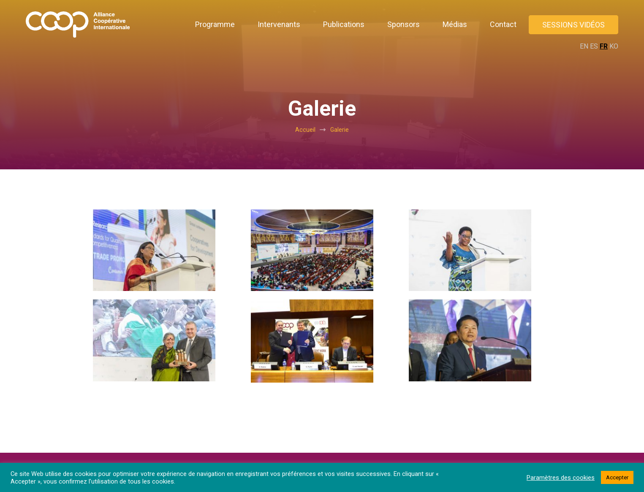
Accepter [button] (617, 477)
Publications (343, 24)
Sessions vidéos (573, 24)
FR (604, 46)
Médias (455, 24)
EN (584, 46)
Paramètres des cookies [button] (561, 477)
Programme (215, 24)
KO (613, 46)
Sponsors (403, 24)
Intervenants (279, 24)
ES (594, 46)
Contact (503, 24)
